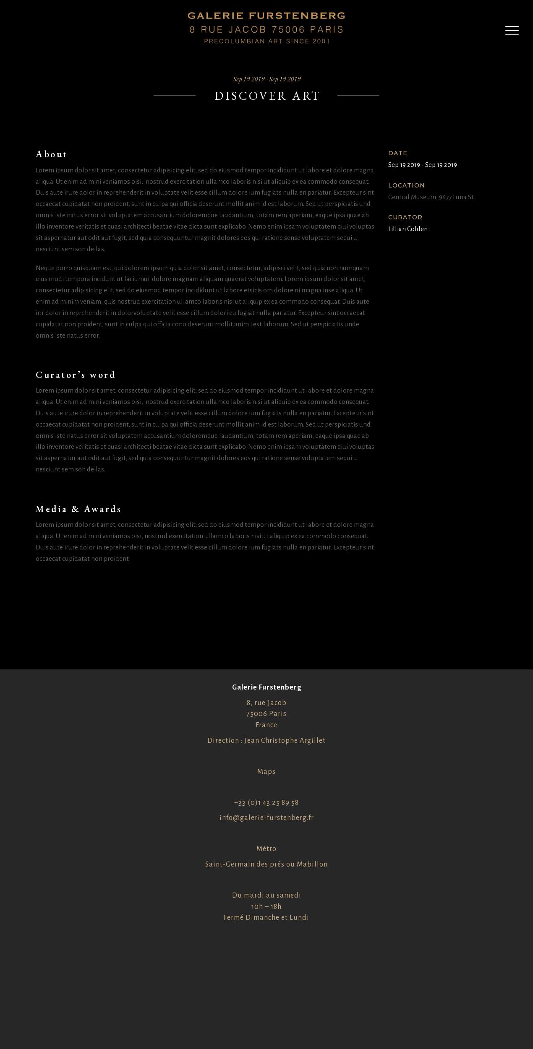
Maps (266, 772)
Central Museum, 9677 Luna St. (431, 196)
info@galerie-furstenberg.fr (266, 818)
